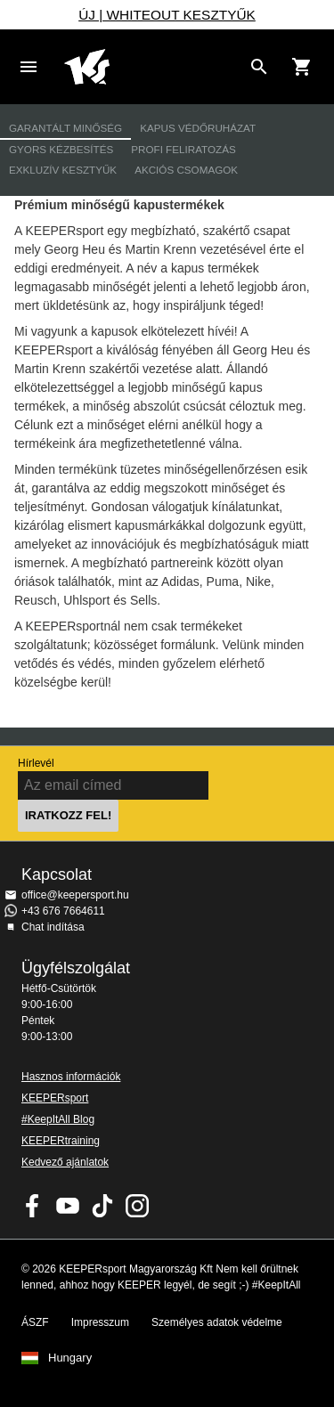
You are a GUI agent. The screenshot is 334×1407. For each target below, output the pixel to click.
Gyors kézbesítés (61, 149)
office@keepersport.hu (75, 895)
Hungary (70, 1358)
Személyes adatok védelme (216, 1322)
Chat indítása (53, 927)
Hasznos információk (70, 1076)
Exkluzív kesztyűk (63, 169)
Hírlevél (36, 763)
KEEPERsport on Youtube (67, 1205)
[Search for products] (259, 67)
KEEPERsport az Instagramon (137, 1205)
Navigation (28, 66)
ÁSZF (35, 1322)
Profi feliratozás (183, 149)
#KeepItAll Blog (57, 1119)
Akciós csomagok (186, 169)
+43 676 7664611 (63, 911)
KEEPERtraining (60, 1141)
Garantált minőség (65, 128)
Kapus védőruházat (198, 128)
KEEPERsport (54, 1098)
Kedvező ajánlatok (65, 1162)
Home (152, 67)
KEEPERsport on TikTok (102, 1205)
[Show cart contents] (302, 67)
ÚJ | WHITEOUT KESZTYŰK (167, 14)
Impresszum (100, 1322)
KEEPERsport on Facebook (33, 1205)
